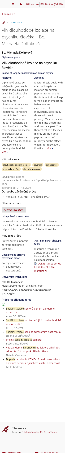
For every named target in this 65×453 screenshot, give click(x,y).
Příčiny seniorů (24, 339)
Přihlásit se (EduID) (51, 4)
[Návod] (4, 305)
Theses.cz (8, 14)
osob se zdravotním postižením (33, 332)
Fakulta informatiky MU (32, 432)
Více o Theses (50, 432)
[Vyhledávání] (21, 4)
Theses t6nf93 (16, 22)
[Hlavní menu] (13, 4)
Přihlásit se (32, 4)
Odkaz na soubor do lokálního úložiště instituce (47, 267)
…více (48, 148)
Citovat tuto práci (13, 209)
